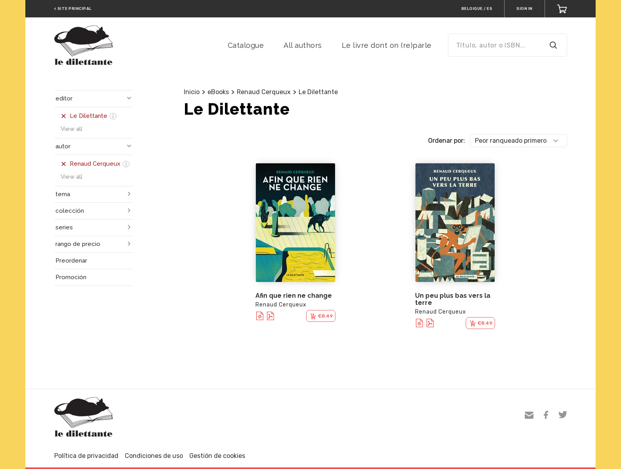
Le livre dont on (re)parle (387, 45)
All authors (303, 45)
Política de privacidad (86, 456)
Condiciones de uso (154, 456)
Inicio (192, 92)
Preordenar (71, 260)
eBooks (218, 92)
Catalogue (246, 45)
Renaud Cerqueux (264, 92)
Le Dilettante (318, 92)
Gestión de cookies (217, 456)
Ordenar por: (446, 140)
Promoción (70, 277)
